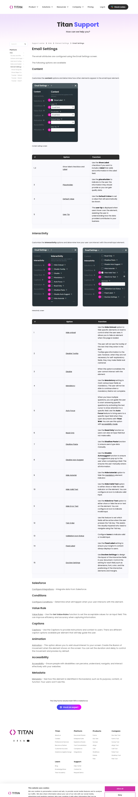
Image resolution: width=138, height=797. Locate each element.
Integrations (78, 752)
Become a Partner (61, 745)
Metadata (37, 679)
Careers (57, 739)
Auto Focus (70, 410)
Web (11, 53)
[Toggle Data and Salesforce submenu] (24, 64)
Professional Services (62, 742)
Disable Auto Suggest (75, 460)
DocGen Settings (73, 562)
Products (97, 731)
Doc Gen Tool (116, 735)
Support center (38, 43)
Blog (56, 766)
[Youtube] (28, 741)
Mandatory (70, 385)
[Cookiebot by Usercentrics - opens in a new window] (14, 792)
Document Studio (79, 735)
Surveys (95, 742)
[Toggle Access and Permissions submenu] (24, 56)
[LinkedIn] (24, 741)
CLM (94, 749)
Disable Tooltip (72, 353)
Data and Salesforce (17, 64)
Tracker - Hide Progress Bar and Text (17, 81)
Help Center (77, 766)
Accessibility (38, 663)
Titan (57, 731)
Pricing (90, 7)
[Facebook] (17, 741)
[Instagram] (14, 741)
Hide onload (71, 332)
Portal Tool (115, 752)
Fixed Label (70, 546)
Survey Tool (115, 742)
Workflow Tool (116, 755)
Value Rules (37, 614)
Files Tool (115, 759)
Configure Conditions (42, 602)
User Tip (66, 214)
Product (34, 7)
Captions (36, 629)
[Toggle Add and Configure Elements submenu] (24, 61)
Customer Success (61, 749)
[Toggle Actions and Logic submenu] (24, 58)
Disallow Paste (72, 444)
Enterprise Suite (79, 739)
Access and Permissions (17, 56)
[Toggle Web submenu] (24, 53)
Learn (57, 761)
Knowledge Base (60, 769)
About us (58, 735)
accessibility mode (110, 424)
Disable (69, 371)
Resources (63, 7)
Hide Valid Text (72, 489)
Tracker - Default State (17, 75)
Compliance (78, 749)
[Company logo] (16, 7)
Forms (95, 735)
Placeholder (68, 185)
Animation (37, 645)
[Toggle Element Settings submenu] (24, 67)
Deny (120, 783)
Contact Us (77, 769)
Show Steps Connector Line (17, 72)
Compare (116, 731)
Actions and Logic (17, 58)
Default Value (68, 199)
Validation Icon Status (75, 536)
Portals (95, 755)
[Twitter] (20, 741)
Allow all (120, 776)
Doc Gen (95, 739)
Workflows (96, 752)
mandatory (110, 475)
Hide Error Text (72, 506)
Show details (33, 793)
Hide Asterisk (71, 475)
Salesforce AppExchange (63, 752)
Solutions (46, 7)
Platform (78, 731)
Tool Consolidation (80, 745)
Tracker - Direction (17, 78)
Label (65, 169)
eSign (94, 745)
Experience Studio (79, 742)
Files (94, 759)
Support (77, 761)
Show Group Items (17, 70)
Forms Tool (115, 739)
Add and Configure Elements (17, 61)
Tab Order (70, 523)
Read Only (70, 433)
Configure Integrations (43, 589)
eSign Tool (115, 745)
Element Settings (16, 67)
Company (78, 7)
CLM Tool (114, 749)
